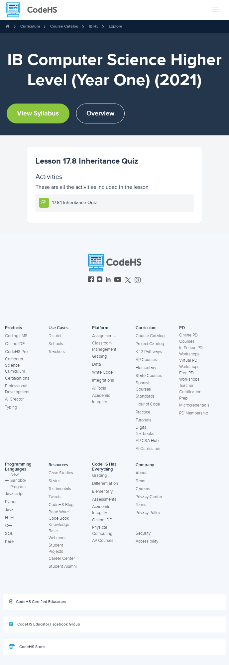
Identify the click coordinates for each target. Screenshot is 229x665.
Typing (11, 407)
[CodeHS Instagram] (99, 280)
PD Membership (193, 413)
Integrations (103, 380)
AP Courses (146, 359)
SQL (9, 533)
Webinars (57, 538)
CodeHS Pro (16, 351)
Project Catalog (150, 343)
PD (182, 328)
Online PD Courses (188, 338)
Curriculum (30, 26)
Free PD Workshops (189, 376)
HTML (10, 517)
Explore (115, 26)
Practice (143, 412)
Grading (99, 356)
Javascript (14, 493)
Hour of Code (148, 404)
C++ (8, 525)
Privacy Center (149, 496)
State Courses (149, 375)
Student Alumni (63, 566)
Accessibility (147, 541)
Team (140, 480)
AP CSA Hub (147, 440)
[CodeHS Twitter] (128, 280)
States (54, 480)
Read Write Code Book (59, 515)
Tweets (55, 496)
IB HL (93, 26)
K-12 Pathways (149, 351)
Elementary (146, 367)
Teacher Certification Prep (190, 392)
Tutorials (143, 420)
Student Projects (56, 548)
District (55, 335)
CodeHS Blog (61, 504)
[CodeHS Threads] (137, 280)
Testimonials (60, 488)
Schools (56, 343)
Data (96, 364)
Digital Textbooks (145, 430)
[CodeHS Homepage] (34, 10)
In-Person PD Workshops (191, 351)
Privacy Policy (148, 512)
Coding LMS (16, 335)
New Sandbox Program (15, 480)
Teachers (57, 351)
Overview (100, 113)
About (141, 473)
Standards (145, 396)
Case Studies (61, 473)
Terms (141, 504)
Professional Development (17, 389)
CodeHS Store (27, 646)
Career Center (62, 558)
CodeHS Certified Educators (37, 601)
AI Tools (99, 388)
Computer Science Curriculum (15, 365)
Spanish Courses (143, 386)
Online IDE (15, 343)
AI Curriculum (148, 448)
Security (143, 533)
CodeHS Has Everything (104, 467)
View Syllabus (38, 113)
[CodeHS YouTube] (118, 280)
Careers (143, 488)
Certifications (17, 378)
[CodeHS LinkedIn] (108, 280)
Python (11, 501)
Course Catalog (64, 26)
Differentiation (105, 483)
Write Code (102, 372)
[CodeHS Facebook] (91, 280)
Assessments (104, 499)
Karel (10, 541)
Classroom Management (104, 346)
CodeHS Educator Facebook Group (44, 624)
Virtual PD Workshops (189, 363)
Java (9, 509)
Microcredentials (194, 405)
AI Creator (14, 399)
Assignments (104, 335)
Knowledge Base (59, 528)
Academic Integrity (101, 399)
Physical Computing (102, 530)
